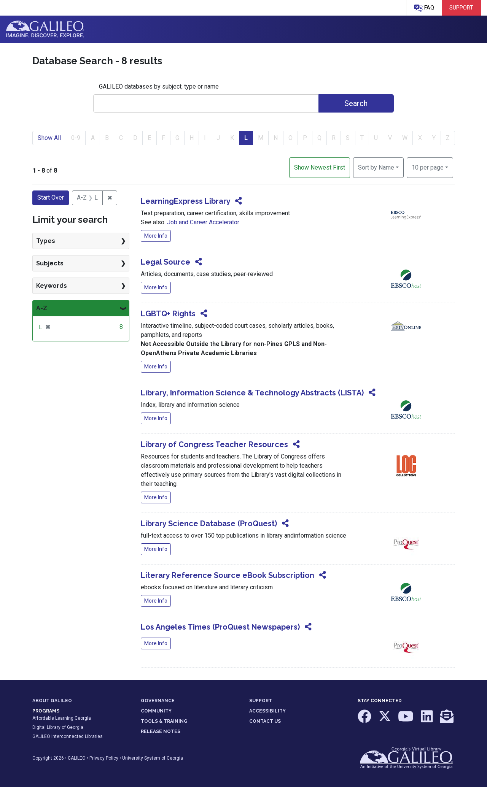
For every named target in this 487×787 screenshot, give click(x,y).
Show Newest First (319, 167)
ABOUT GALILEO (52, 700)
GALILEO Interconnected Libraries (67, 736)
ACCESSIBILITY (267, 711)
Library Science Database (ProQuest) (209, 523)
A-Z (41, 308)
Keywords (51, 285)
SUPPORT (260, 700)
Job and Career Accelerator (203, 222)
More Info (155, 236)
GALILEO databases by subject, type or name (159, 86)
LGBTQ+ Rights (168, 313)
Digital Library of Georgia (57, 727)
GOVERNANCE (158, 700)
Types (45, 240)
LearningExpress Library (185, 201)
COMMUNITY (156, 711)
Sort (376, 167)
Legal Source (165, 262)
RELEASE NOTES (160, 731)
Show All (49, 137)
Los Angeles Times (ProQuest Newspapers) (220, 627)
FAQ (424, 8)
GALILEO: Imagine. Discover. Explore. (45, 29)
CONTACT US (265, 721)
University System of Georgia (152, 758)
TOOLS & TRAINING (164, 721)
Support (461, 8)
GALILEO (77, 758)
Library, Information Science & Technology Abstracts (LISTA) (252, 392)
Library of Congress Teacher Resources (214, 444)
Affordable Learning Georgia (61, 718)
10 (428, 167)
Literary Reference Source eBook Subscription (227, 575)
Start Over (50, 197)
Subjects (50, 263)
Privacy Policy (103, 758)
